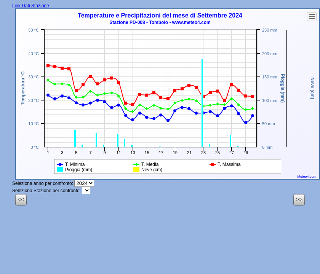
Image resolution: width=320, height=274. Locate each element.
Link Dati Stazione (30, 5)
